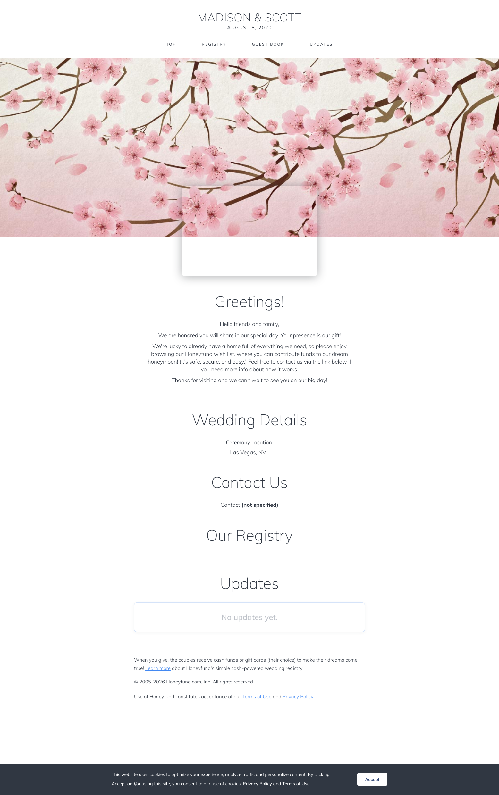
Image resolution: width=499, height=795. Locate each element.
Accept (372, 779)
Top (171, 44)
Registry (214, 44)
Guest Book (268, 44)
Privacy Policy (298, 696)
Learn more (158, 668)
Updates (321, 44)
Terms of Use (257, 696)
